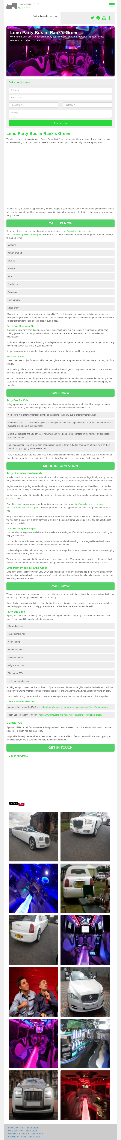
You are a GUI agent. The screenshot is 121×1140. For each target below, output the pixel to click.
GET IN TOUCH (60, 747)
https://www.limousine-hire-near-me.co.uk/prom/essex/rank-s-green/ (70, 715)
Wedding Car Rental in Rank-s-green (25, 1134)
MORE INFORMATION (60, 466)
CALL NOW (60, 393)
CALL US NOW (61, 223)
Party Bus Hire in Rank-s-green (22, 1131)
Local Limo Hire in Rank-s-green (23, 1128)
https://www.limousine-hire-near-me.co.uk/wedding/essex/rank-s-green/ (75, 707)
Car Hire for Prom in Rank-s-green (24, 1137)
